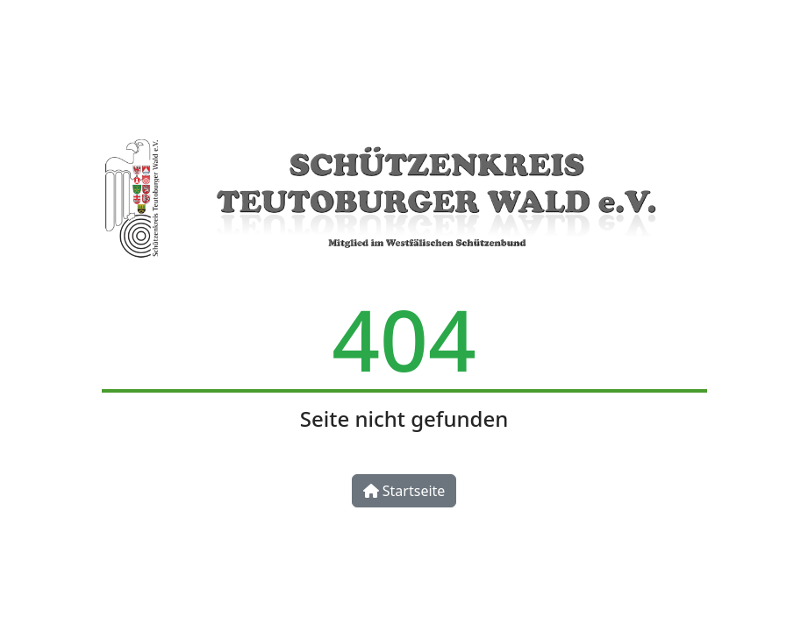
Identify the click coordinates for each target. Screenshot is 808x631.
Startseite (404, 490)
